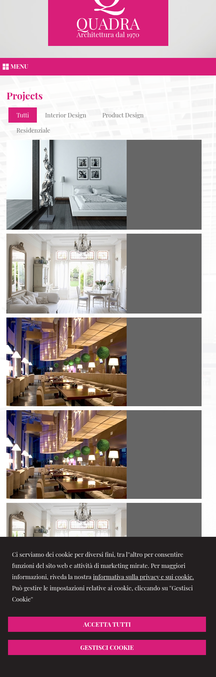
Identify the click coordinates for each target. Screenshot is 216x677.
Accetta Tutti (107, 624)
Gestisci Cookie (107, 647)
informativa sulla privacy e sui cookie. (143, 577)
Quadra (108, 23)
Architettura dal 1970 (108, 34)
